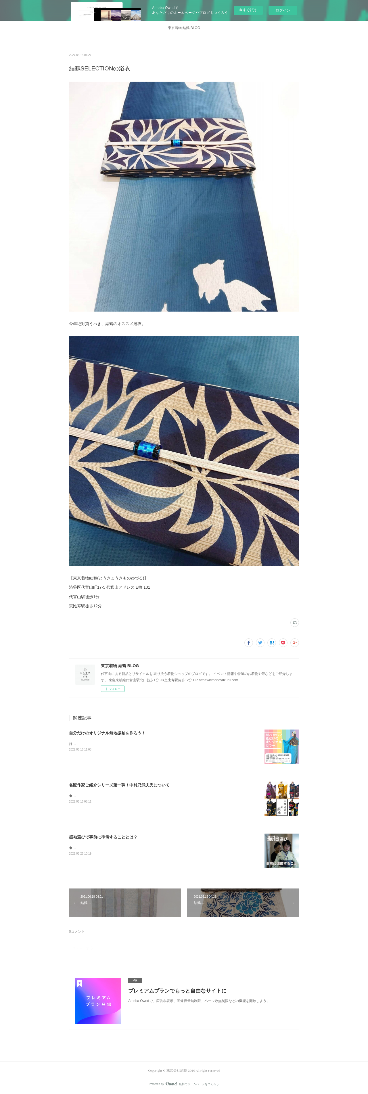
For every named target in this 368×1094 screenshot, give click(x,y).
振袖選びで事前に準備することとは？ (103, 837)
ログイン (282, 10)
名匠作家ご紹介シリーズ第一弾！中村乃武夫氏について (119, 785)
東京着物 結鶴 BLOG (184, 28)
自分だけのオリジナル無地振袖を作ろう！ (107, 733)
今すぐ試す (248, 10)
